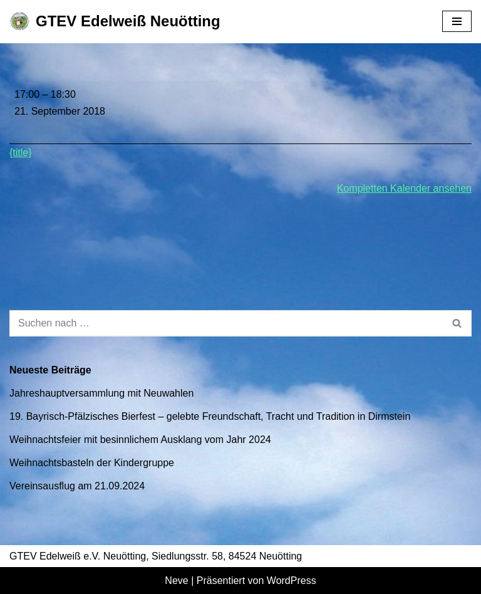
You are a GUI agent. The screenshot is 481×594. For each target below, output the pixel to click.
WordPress (291, 580)
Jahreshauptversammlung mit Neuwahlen (101, 393)
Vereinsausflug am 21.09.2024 (77, 486)
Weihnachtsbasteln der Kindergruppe (91, 462)
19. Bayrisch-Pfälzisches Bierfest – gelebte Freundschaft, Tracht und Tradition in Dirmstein (209, 416)
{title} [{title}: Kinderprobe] (20, 152)
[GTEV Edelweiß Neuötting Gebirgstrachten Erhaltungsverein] (114, 21)
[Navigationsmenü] (457, 21)
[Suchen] (226, 323)
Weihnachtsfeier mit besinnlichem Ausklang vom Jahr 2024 (140, 439)
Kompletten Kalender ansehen (404, 188)
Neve (176, 580)
